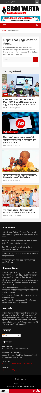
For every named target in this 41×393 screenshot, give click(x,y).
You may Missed (12, 71)
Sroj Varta (16, 108)
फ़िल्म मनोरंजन (13, 132)
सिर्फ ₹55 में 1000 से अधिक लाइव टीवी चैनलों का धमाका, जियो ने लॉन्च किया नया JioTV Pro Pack (19, 140)
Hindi (5, 335)
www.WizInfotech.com (25, 386)
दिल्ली (5, 94)
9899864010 (28, 363)
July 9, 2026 (7, 108)
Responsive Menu (37, 2)
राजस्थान (6, 205)
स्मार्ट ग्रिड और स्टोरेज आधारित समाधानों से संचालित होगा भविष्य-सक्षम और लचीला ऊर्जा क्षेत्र (19, 301)
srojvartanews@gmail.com (12, 370)
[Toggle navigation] (4, 25)
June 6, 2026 (7, 215)
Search (35, 59)
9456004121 (6, 363)
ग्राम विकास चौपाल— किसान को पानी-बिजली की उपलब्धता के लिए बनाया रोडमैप (19, 211)
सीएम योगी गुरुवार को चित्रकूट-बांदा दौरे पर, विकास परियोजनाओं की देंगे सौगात (20, 176)
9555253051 (17, 363)
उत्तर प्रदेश (6, 170)
